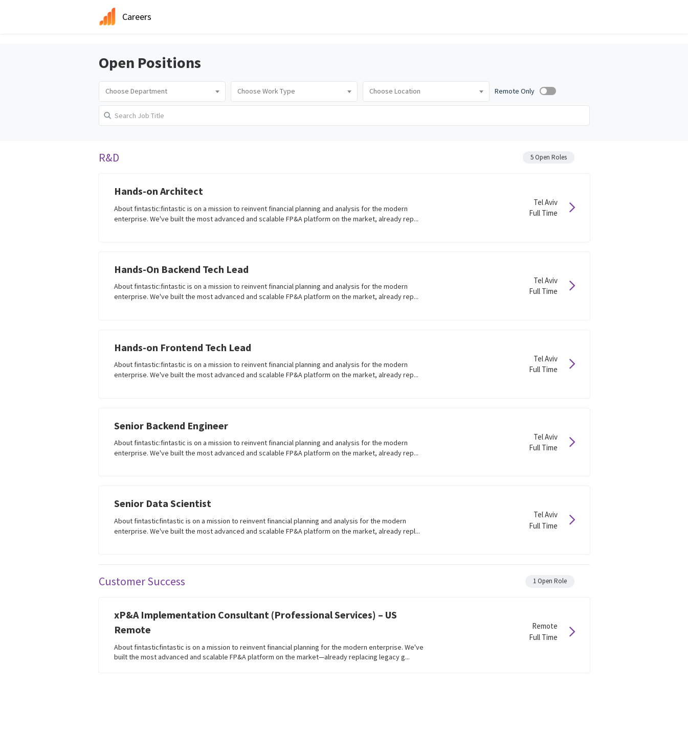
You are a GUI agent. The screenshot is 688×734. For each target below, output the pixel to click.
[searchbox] (162, 91)
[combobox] (162, 91)
